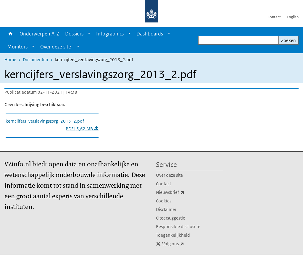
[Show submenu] (89, 33)
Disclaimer (166, 209)
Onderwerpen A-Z (39, 33)
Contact (274, 17)
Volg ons (186, 243)
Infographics (110, 33)
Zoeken (288, 40)
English (293, 17)
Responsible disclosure (178, 226)
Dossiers (74, 33)
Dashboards (149, 33)
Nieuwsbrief (183, 192)
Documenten (35, 59)
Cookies (163, 201)
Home (10, 33)
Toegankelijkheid (173, 235)
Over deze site (169, 175)
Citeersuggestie (170, 218)
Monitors (17, 46)
